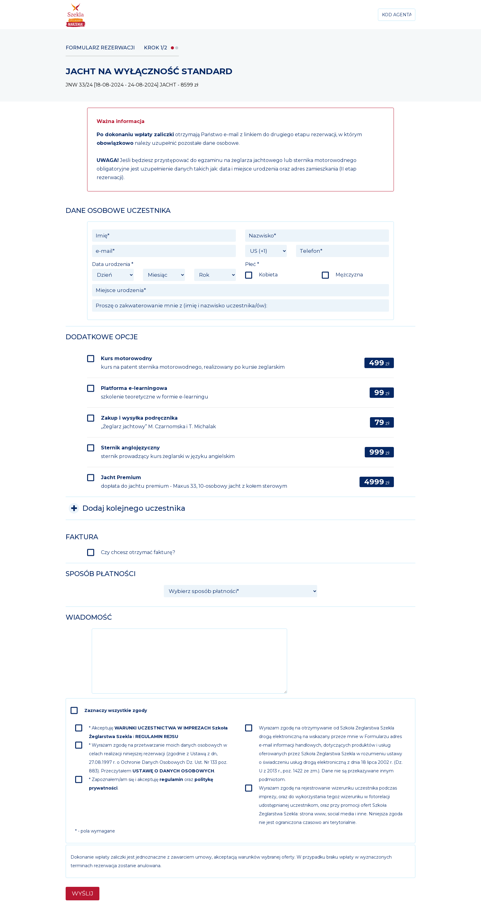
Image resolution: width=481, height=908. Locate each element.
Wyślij (82, 893)
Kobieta (268, 275)
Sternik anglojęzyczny (168, 452)
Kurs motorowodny (193, 363)
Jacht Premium (194, 482)
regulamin (171, 779)
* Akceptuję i (158, 732)
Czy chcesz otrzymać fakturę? (138, 552)
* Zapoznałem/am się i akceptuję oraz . (151, 784)
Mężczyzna (349, 275)
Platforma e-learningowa (154, 392)
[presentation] (342, 640)
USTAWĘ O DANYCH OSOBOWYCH (173, 771)
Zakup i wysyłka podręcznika (158, 422)
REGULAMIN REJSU (156, 736)
